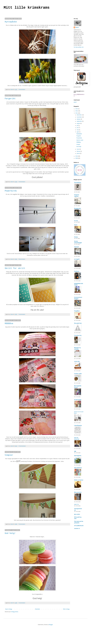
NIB (75, 451)
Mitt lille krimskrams (27, 8)
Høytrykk (76, 247)
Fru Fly (76, 220)
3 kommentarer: (22, 181)
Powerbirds (11, 191)
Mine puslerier (78, 492)
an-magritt (77, 259)
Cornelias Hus (78, 335)
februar (78, 151)
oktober (79, 119)
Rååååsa (9, 323)
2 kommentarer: (22, 89)
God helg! (10, 533)
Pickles (76, 237)
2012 (76, 111)
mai (78, 129)
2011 (76, 113)
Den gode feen (78, 323)
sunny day (77, 361)
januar (78, 153)
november (79, 117)
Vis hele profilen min (79, 47)
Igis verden (77, 514)
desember (79, 115)
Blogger (51, 624)
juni (78, 127)
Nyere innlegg (8, 609)
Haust (75, 225)
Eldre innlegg (66, 609)
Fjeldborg (76, 271)
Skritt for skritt (15, 268)
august (78, 123)
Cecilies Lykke (78, 373)
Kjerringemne (77, 455)
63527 (75, 102)
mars (78, 149)
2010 (76, 156)
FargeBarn (77, 311)
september (79, 121)
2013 (76, 108)
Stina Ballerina (78, 467)
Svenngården (77, 182)
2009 (76, 158)
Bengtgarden (77, 208)
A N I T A (76, 504)
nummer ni (77, 528)
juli (77, 125)
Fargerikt (10, 99)
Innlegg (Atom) (14, 611)
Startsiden (37, 609)
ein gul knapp (77, 399)
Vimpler (9, 455)
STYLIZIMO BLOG (78, 525)
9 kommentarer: (22, 259)
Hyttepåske (11, 22)
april (78, 132)
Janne (77, 27)
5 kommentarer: (22, 314)
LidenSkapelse (78, 425)
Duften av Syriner (78, 480)
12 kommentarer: (22, 446)
